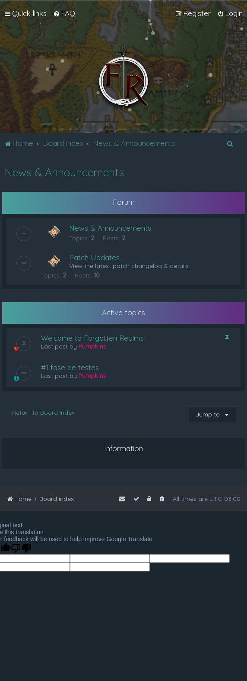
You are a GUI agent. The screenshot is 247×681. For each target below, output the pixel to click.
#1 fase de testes (70, 367)
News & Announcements (64, 172)
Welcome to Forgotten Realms (92, 337)
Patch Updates (94, 257)
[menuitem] (64, 13)
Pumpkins (92, 346)
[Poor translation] (21, 548)
